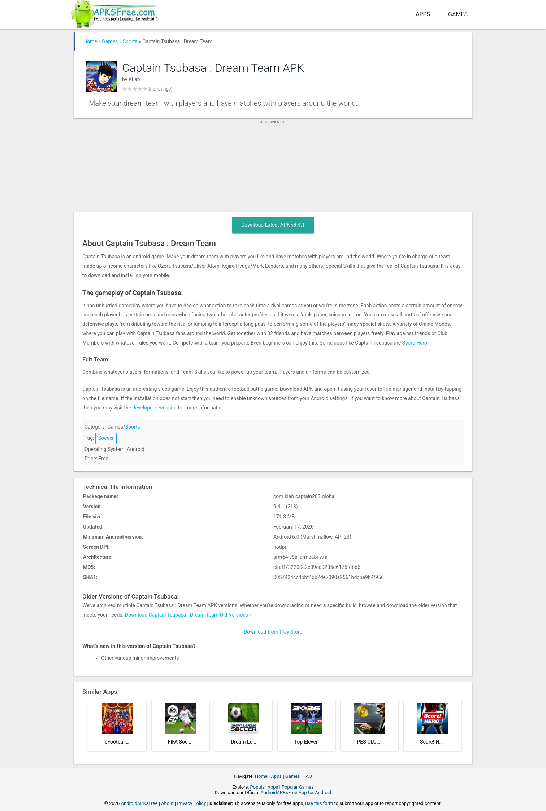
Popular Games (298, 787)
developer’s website (155, 408)
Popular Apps (264, 787)
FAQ (307, 776)
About (167, 803)
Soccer (106, 438)
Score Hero (414, 343)
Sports (130, 41)
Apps (423, 14)
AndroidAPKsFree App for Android (295, 792)
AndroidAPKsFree (139, 803)
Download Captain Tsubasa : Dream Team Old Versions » (188, 615)
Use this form (319, 803)
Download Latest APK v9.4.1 (273, 225)
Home (90, 41)
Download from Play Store (273, 632)
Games (458, 14)
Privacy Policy (191, 803)
